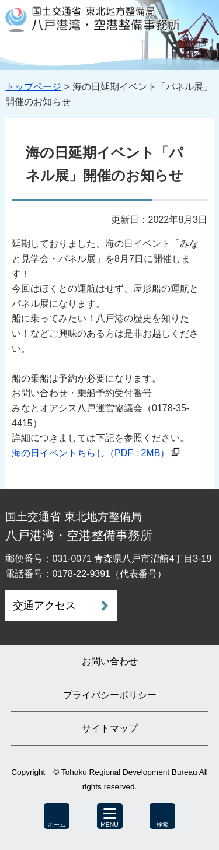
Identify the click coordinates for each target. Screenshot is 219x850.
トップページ (33, 87)
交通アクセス (44, 605)
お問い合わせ (110, 661)
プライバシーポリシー (110, 695)
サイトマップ (110, 728)
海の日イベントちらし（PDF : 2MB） (90, 453)
